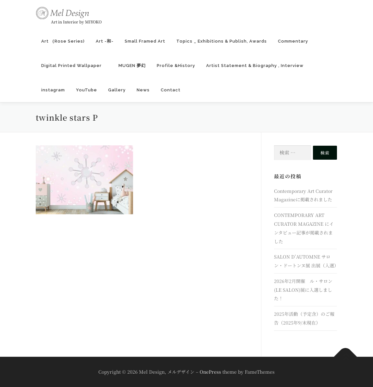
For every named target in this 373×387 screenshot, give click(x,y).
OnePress (210, 371)
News (143, 89)
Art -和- (105, 41)
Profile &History (176, 65)
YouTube (86, 89)
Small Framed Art (145, 41)
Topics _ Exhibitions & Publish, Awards (221, 41)
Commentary (293, 41)
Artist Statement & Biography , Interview (255, 65)
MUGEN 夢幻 (132, 65)
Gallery (117, 89)
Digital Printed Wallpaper (74, 65)
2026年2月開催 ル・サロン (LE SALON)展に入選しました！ (303, 290)
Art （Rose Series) (63, 41)
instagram (53, 89)
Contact (170, 89)
